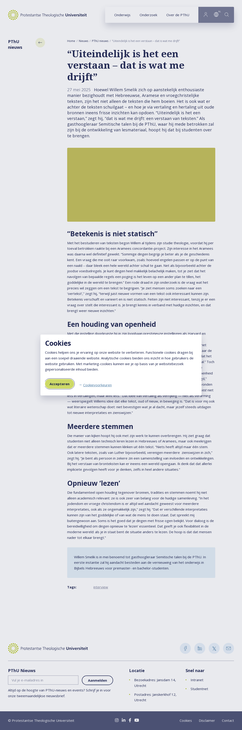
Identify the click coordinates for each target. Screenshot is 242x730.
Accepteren (59, 384)
